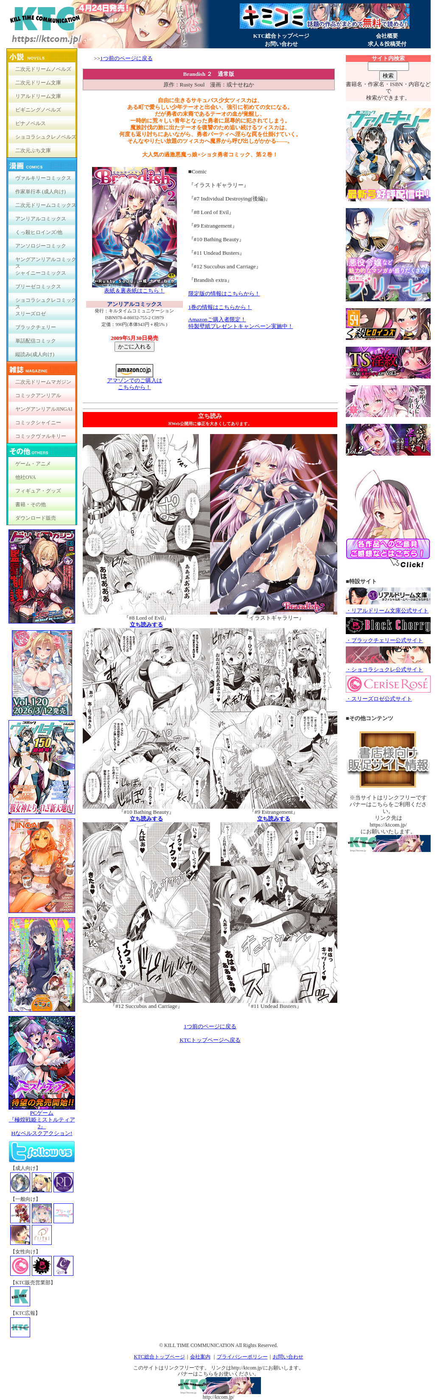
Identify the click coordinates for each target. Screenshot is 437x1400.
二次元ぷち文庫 (33, 150)
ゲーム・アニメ (33, 464)
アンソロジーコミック (40, 246)
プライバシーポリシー (242, 1357)
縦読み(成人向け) (34, 354)
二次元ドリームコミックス (45, 205)
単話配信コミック (35, 341)
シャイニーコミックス (40, 273)
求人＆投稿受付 (387, 44)
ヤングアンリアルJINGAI (44, 409)
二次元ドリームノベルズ (43, 69)
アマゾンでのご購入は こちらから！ (134, 381)
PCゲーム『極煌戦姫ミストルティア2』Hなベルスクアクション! (41, 1120)
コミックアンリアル (38, 395)
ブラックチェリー (35, 327)
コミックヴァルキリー (40, 436)
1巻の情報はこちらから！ (220, 307)
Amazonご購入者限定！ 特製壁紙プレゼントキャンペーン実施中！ (240, 322)
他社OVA (25, 477)
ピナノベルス (30, 123)
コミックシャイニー (38, 423)
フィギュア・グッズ (38, 491)
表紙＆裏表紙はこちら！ (134, 288)
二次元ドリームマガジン (43, 382)
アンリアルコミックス (40, 219)
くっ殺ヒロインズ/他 (38, 232)
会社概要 (387, 36)
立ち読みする (146, 624)
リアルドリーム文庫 (38, 96)
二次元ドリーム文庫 (38, 83)
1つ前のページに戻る (126, 58)
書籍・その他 (30, 504)
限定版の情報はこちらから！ (224, 293)
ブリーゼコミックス (38, 286)
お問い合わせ (281, 44)
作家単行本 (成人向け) (40, 192)
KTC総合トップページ (281, 36)
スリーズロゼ (30, 314)
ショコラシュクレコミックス (45, 302)
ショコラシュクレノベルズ (45, 137)
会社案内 (200, 1357)
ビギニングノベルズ (38, 110)
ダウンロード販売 (35, 518)
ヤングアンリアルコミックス (45, 261)
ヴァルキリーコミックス (43, 178)
